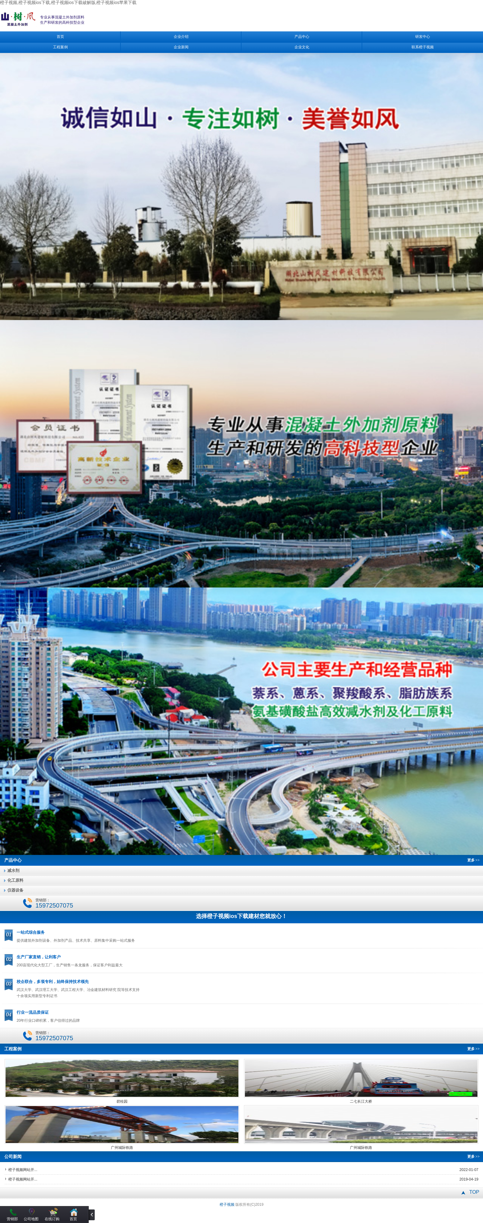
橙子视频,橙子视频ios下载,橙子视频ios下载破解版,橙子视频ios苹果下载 (68, 2)
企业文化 (301, 47)
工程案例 (60, 47)
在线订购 (52, 1219)
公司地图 (31, 1219)
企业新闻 (181, 47)
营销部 (12, 1219)
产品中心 (301, 36)
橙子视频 (227, 1204)
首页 (60, 36)
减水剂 (13, 870)
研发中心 (422, 36)
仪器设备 (15, 890)
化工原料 (15, 880)
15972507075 (54, 905)
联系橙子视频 (423, 47)
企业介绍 (181, 36)
